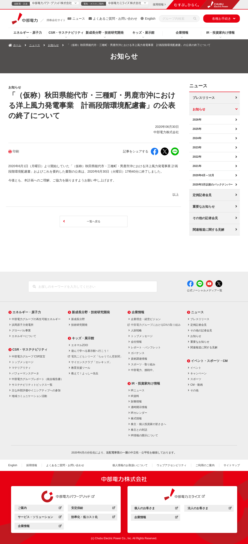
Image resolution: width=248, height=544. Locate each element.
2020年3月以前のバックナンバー (213, 184)
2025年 (197, 128)
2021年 (197, 165)
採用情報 (31, 465)
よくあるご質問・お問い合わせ (115, 18)
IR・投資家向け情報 (220, 32)
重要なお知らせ (204, 206)
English (150, 18)
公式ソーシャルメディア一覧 (204, 290)
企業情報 (182, 32)
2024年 (197, 138)
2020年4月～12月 (203, 175)
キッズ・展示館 (143, 32)
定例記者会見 (202, 195)
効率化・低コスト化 (93, 517)
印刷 (16, 151)
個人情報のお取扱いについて (130, 465)
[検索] (194, 18)
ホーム (17, 45)
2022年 (197, 156)
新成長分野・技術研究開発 (105, 32)
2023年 (197, 147)
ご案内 (40, 508)
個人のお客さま (156, 508)
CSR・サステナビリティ (66, 32)
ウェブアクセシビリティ (172, 465)
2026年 (197, 119)
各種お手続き (221, 18)
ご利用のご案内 (205, 465)
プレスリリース (204, 97)
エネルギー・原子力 (27, 32)
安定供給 (93, 508)
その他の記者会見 (205, 218)
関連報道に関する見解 (208, 229)
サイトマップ (232, 465)
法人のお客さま (209, 508)
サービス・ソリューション (40, 517)
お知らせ (53, 45)
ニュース (78, 18)
